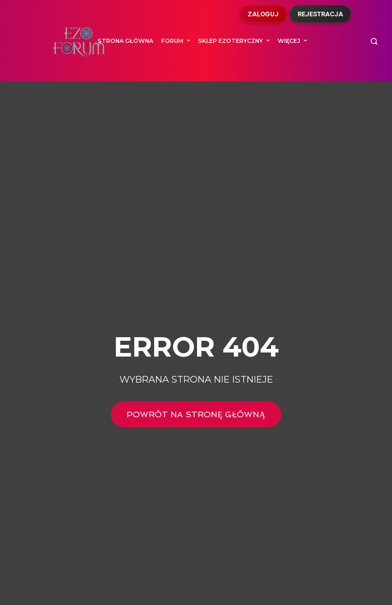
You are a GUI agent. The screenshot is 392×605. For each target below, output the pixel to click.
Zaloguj (263, 14)
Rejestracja (320, 14)
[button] (373, 41)
